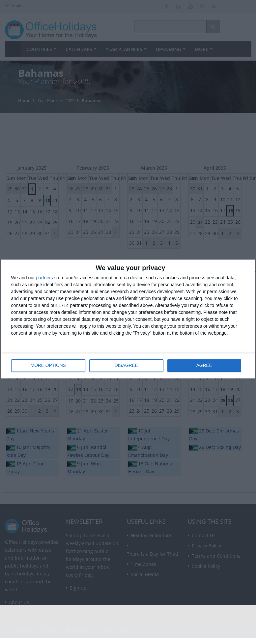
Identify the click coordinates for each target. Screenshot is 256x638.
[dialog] (128, 319)
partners (44, 277)
